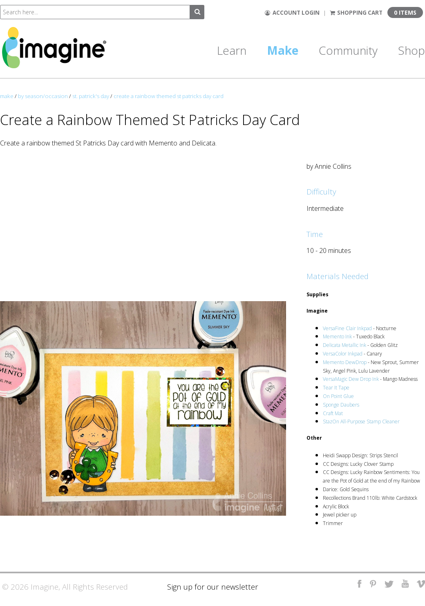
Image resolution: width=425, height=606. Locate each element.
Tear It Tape (336, 387)
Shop (411, 50)
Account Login (292, 12)
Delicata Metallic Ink (344, 345)
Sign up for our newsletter (212, 586)
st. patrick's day (90, 96)
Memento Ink (337, 336)
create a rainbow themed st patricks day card (169, 96)
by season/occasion (43, 96)
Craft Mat (333, 413)
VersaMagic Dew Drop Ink (351, 379)
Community (348, 50)
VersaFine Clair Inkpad (347, 328)
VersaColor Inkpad (342, 353)
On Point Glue (338, 396)
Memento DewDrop (345, 362)
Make (282, 50)
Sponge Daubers (341, 404)
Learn (231, 50)
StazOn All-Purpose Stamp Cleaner (361, 421)
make (6, 96)
